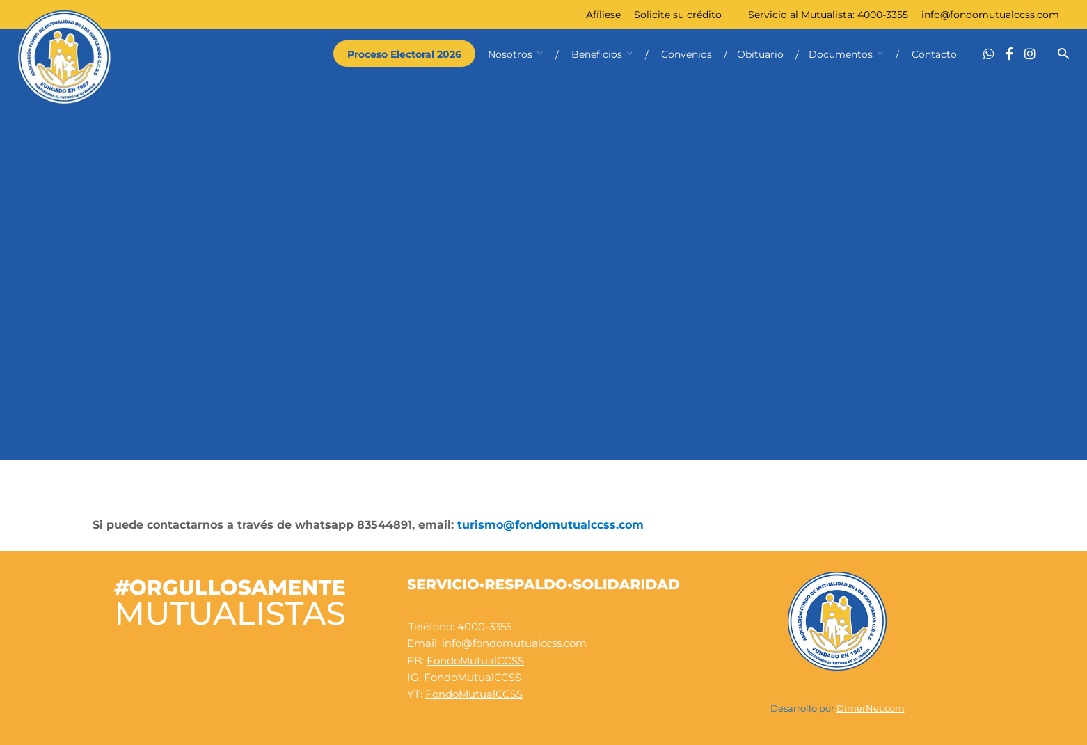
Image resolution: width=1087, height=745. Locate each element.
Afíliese (603, 14)
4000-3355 (882, 14)
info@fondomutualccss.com (990, 14)
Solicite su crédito (678, 14)
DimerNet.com (870, 708)
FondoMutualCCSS (475, 660)
